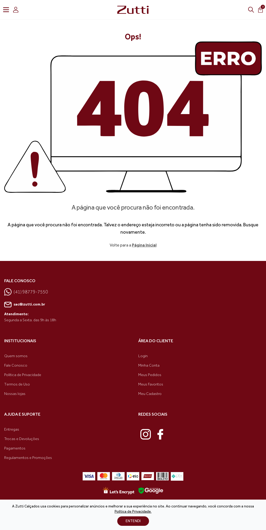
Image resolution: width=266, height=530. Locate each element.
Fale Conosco (15, 365)
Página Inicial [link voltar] (144, 245)
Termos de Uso (17, 384)
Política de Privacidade (22, 375)
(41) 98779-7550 (26, 292)
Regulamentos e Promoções (28, 458)
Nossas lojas (14, 394)
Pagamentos (14, 448)
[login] (15, 10)
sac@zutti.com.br (24, 305)
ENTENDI (133, 521)
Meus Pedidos (149, 375)
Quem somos (16, 356)
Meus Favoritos (150, 384)
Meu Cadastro (150, 394)
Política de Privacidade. (133, 511)
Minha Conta (148, 365)
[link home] (133, 10)
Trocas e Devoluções (21, 439)
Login (143, 356)
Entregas (11, 429)
